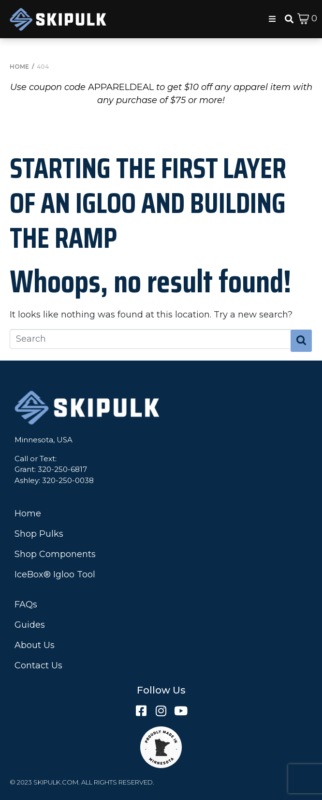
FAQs (26, 604)
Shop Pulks (39, 533)
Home (28, 513)
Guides (30, 624)
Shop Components (55, 554)
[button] (272, 19)
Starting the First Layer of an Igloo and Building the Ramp (148, 202)
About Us (35, 645)
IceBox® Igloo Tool (55, 574)
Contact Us (38, 665)
